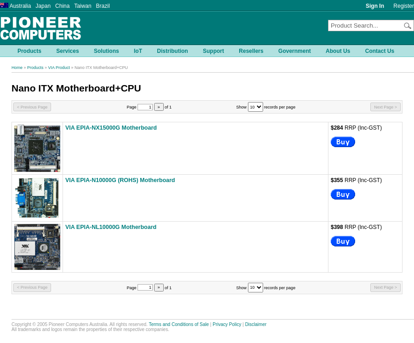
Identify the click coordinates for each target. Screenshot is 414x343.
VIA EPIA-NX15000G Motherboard (111, 128)
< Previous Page (32, 107)
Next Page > (385, 107)
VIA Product (59, 67)
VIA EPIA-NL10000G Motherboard (110, 227)
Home (17, 67)
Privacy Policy (227, 324)
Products (35, 67)
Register (403, 6)
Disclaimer (256, 324)
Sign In (375, 6)
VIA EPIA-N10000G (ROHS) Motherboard (120, 180)
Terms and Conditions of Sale (179, 324)
